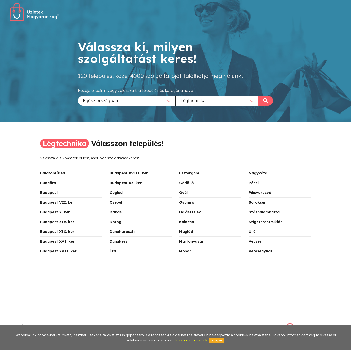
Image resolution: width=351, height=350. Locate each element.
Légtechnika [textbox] (193, 100)
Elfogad (217, 340)
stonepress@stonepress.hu (31, 320)
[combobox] (127, 100)
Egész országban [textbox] (100, 100)
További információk (190, 340)
